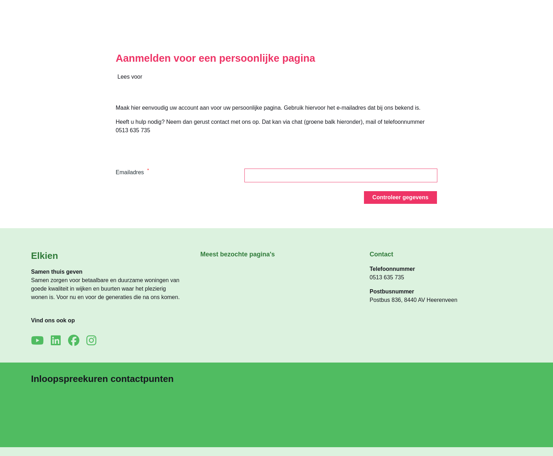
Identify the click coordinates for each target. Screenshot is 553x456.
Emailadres (132, 172)
